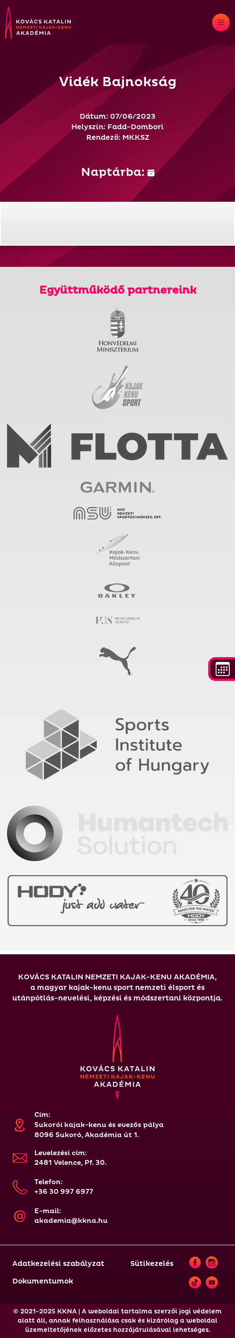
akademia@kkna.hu (71, 1221)
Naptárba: (117, 172)
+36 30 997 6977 (63, 1192)
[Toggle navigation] (221, 22)
